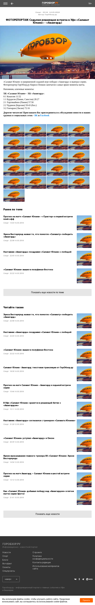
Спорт (5, 556)
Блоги (5, 560)
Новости (6, 552)
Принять (86, 600)
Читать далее (47, 222)
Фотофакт (7, 563)
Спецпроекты (8, 571)
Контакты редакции (42, 562)
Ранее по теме (12, 209)
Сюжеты (6, 567)
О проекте (37, 552)
